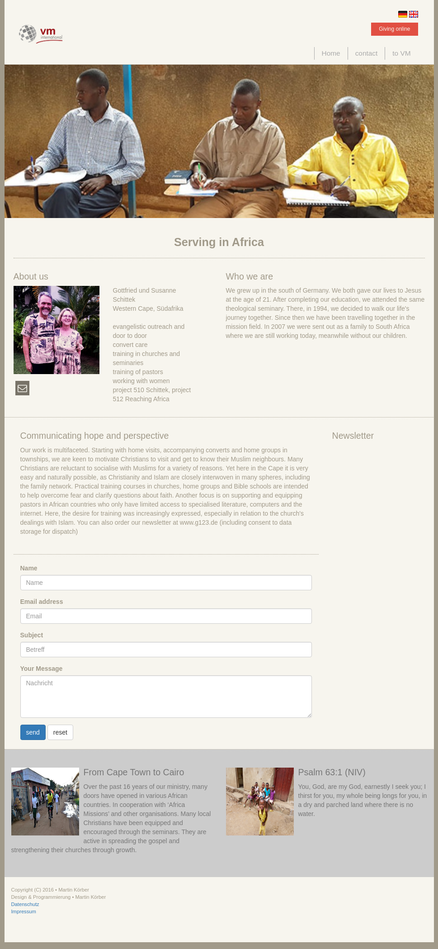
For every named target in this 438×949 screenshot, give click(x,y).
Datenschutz (25, 904)
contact (366, 53)
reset (60, 732)
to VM (401, 53)
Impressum (23, 911)
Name (29, 568)
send (33, 732)
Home (331, 53)
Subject (31, 635)
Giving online (394, 29)
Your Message (41, 668)
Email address (41, 601)
